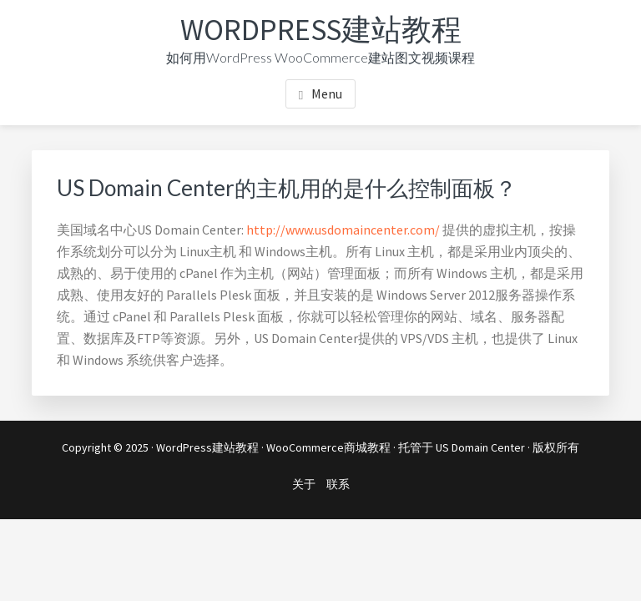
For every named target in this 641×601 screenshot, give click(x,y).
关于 (303, 484)
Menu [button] (326, 93)
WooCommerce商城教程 (328, 447)
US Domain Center (480, 447)
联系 (338, 484)
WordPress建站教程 (321, 29)
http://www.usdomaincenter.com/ (343, 229)
